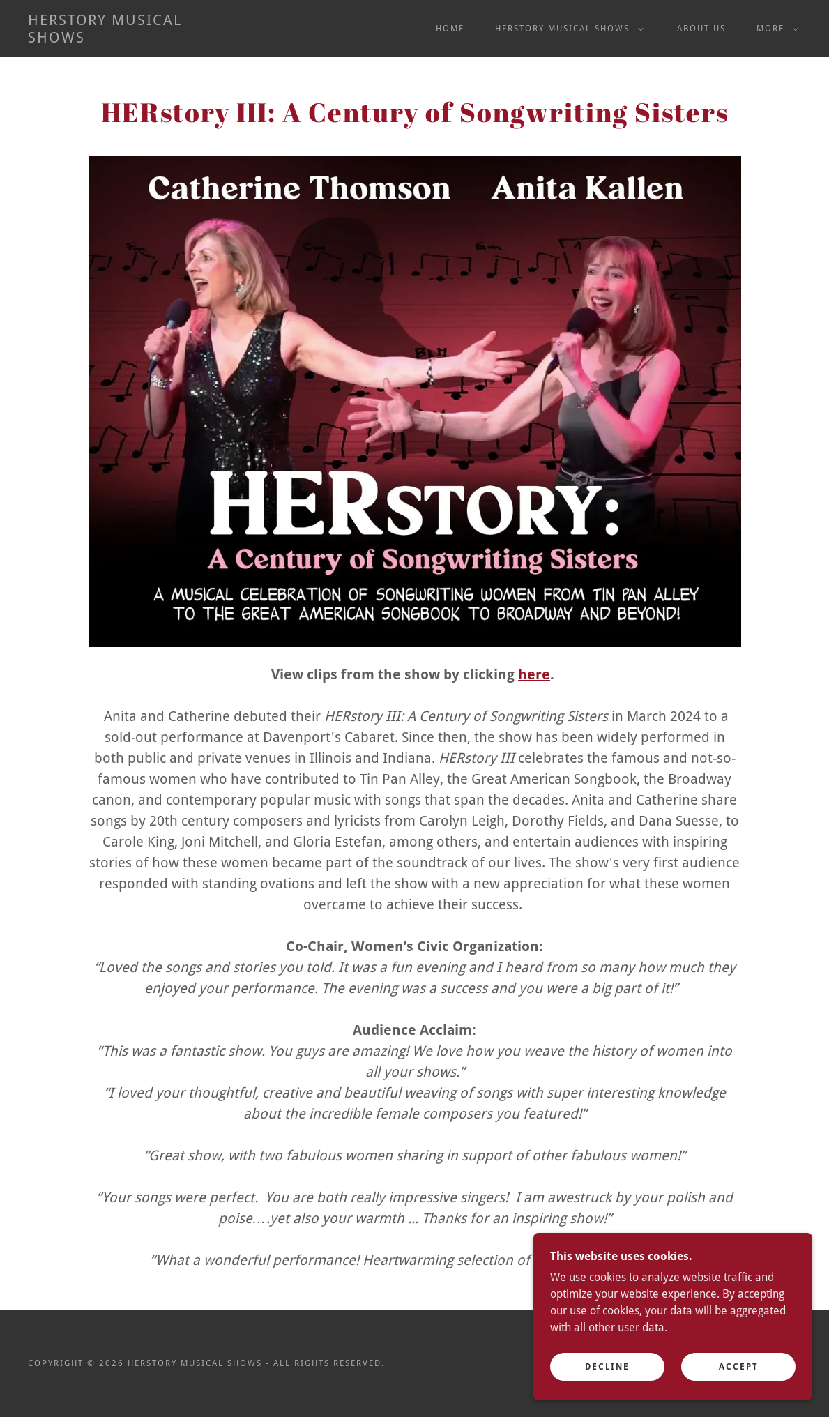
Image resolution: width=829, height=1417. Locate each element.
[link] (133, 38)
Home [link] (450, 28)
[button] (566, 28)
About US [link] (701, 28)
